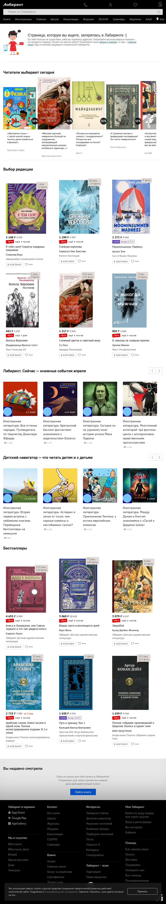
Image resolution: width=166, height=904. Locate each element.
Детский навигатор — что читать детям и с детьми (48, 457)
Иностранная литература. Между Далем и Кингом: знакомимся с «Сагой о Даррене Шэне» (138, 516)
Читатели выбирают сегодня (28, 72)
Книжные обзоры (97, 829)
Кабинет (130, 832)
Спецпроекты (95, 855)
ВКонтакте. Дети (18, 849)
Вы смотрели (133, 827)
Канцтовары (71, 19)
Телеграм (14, 870)
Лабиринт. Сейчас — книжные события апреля (44, 371)
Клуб (149, 19)
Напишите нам (134, 870)
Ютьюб (12, 854)
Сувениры (119, 19)
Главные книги (56, 866)
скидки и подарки (108, 42)
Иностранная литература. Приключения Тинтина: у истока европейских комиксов (99, 516)
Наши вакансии (96, 877)
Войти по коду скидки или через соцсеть (139, 815)
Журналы (135, 19)
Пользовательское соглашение (137, 882)
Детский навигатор (98, 818)
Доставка (131, 859)
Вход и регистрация (138, 822)
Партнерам (93, 872)
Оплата (129, 854)
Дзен (11, 865)
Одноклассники (18, 860)
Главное (41, 19)
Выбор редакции (18, 169)
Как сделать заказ (136, 849)
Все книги (53, 813)
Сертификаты (55, 877)
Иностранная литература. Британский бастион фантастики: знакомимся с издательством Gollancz (59, 430)
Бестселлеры (15, 548)
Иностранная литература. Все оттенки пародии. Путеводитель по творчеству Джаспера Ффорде (20, 430)
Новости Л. (93, 844)
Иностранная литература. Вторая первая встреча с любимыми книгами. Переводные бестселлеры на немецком (17, 520)
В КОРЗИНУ (15, 264)
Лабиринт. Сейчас (97, 813)
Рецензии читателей (99, 823)
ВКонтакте (15, 844)
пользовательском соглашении (61, 891)
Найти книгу (83, 792)
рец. (41, 184)
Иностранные (23, 19)
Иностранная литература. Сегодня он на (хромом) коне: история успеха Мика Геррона (99, 430)
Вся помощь (133, 875)
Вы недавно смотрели (22, 768)
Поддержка (132, 865)
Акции (51, 861)
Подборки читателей (99, 834)
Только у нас (55, 882)
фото (42, 186)
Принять (142, 891)
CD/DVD (103, 19)
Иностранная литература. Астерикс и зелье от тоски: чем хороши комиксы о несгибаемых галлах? (59, 516)
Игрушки (88, 19)
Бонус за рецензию (59, 872)
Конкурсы (92, 850)
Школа (54, 19)
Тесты (89, 839)
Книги (6, 19)
